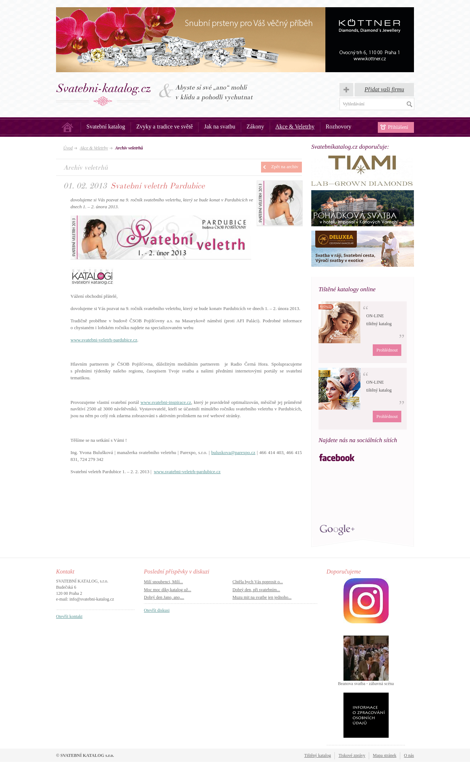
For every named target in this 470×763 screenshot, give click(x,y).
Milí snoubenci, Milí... (163, 581)
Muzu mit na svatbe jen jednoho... (261, 597)
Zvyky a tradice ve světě (164, 126)
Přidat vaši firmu (384, 89)
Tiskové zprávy (351, 755)
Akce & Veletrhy (295, 126)
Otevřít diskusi (157, 610)
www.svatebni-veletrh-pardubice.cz (103, 340)
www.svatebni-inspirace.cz (166, 402)
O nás (409, 755)
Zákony (255, 126)
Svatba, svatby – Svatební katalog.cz (103, 94)
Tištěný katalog (317, 755)
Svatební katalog (105, 126)
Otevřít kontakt (69, 616)
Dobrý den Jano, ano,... (164, 597)
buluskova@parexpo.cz (233, 452)
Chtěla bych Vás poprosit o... (257, 581)
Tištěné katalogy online (347, 289)
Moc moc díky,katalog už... (167, 589)
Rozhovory (338, 126)
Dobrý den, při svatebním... (256, 589)
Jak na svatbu (219, 126)
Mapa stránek (384, 755)
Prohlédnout (387, 350)
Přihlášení (398, 127)
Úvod (67, 127)
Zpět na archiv (284, 166)
